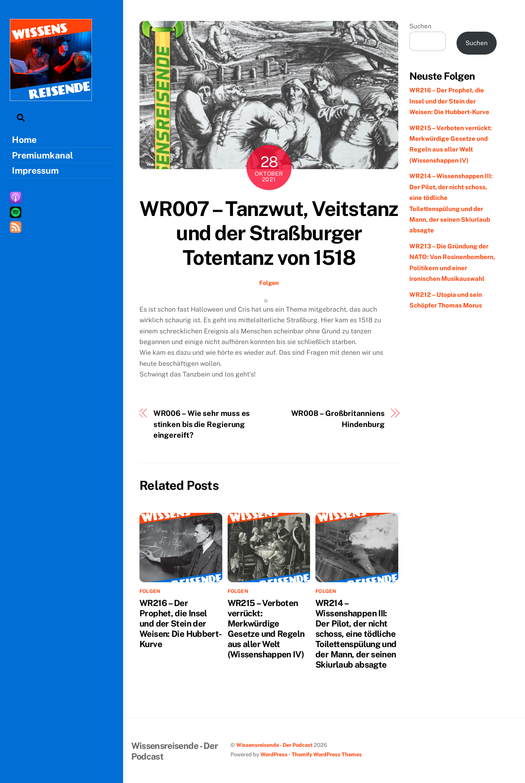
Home (24, 139)
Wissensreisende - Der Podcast (274, 745)
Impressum (35, 170)
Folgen (269, 282)
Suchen (420, 26)
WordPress (274, 754)
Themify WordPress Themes (327, 754)
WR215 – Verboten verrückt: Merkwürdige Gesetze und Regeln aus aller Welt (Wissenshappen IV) (266, 628)
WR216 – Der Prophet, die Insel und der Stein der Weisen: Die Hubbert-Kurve (180, 623)
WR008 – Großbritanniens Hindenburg (338, 418)
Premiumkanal (42, 155)
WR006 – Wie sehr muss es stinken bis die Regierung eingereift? (201, 424)
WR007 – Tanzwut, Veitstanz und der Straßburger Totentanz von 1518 (268, 233)
